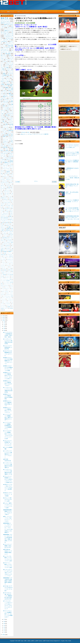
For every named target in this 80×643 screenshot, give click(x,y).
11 (4, 324)
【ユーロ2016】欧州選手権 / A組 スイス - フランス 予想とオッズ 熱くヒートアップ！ (72, 209)
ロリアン (11, 236)
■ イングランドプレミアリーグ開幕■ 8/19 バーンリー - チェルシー (7, 454)
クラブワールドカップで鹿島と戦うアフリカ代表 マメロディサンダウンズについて (72, 154)
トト (4, 72)
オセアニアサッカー (4, 285)
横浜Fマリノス (7, 96)
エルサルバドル (10, 259)
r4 (59, 640)
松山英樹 (6, 135)
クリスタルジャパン (6, 288)
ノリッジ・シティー (8, 167)
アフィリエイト (43, 12)
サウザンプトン (9, 99)
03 (4, 627)
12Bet (21, 134)
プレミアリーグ (26, 12)
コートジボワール (7, 164)
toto (10, 55)
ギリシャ (5, 142)
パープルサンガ (10, 299)
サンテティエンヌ (4, 182)
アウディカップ (7, 276)
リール (9, 196)
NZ (12, 271)
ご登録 (18, 12)
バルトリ (4, 262)
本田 (7, 150)
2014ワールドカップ (7, 23)
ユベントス (3, 56)
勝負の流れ (10, 84)
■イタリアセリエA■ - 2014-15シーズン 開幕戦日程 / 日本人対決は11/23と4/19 (7, 596)
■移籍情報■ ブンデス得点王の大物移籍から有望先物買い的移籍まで (7, 581)
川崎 (12, 104)
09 (4, 328)
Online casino (3, 254)
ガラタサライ (7, 208)
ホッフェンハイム (9, 194)
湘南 (12, 150)
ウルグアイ (3, 98)
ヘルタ (2, 159)
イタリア (9, 69)
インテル (3, 70)
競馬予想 (11, 130)
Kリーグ (8, 271)
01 (4, 632)
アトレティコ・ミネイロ (7, 231)
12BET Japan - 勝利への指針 (24, 640)
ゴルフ (4, 122)
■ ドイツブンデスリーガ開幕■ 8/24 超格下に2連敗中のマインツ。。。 (7, 417)
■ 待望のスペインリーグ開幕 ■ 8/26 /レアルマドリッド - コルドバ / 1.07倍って (7, 375)
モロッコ (11, 266)
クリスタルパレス (8, 107)
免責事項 (9, 306)
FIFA (7, 222)
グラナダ (11, 156)
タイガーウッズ (5, 243)
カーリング (7, 286)
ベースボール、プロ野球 (7, 95)
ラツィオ (6, 104)
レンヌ (5, 207)
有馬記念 (8, 230)
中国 (6, 124)
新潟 (6, 115)
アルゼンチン (9, 59)
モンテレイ (4, 268)
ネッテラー (34, 12)
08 (4, 330)
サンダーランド (7, 131)
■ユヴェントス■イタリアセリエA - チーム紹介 (7, 499)
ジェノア (3, 133)
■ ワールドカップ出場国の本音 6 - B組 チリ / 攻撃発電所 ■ (72, 162)
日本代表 (10, 46)
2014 (3, 320)
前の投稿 (54, 181)
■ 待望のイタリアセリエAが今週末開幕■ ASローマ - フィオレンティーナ (8, 360)
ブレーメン (9, 204)
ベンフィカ (6, 234)
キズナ (12, 286)
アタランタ (7, 173)
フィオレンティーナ (36, 134)
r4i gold (62, 640)
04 (4, 625)
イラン (8, 128)
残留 (10, 216)
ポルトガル (5, 101)
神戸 (12, 141)
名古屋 (11, 124)
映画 (3, 309)
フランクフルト (6, 168)
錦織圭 (7, 87)
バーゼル (6, 211)
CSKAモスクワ (4, 197)
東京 (4, 105)
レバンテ (8, 170)
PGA (11, 222)
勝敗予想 (46, 134)
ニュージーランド (9, 260)
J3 (12, 230)
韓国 (4, 73)
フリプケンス (10, 300)
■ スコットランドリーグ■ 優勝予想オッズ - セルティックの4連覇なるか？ (7, 613)
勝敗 (10, 93)
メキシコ (9, 116)
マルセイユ (5, 141)
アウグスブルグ (7, 151)
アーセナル (7, 47)
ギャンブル (10, 70)
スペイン (7, 82)
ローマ (42, 134)
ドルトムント (5, 49)
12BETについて (10, 12)
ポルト (2, 205)
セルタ (11, 165)
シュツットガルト (8, 138)
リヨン (7, 185)
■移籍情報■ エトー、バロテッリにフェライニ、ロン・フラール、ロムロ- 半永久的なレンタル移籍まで (7, 528)
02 (4, 630)
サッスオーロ (4, 165)
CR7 (3, 222)
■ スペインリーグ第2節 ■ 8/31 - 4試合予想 (7, 347)
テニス (8, 78)
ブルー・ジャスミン (6, 302)
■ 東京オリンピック (66, 49)
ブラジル (5, 61)
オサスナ (5, 199)
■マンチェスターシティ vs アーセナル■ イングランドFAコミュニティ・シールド (7, 572)
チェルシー (9, 43)
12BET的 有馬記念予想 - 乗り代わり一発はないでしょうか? (72, 186)
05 (4, 623)
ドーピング (3, 299)
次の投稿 (17, 181)
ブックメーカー (5, 21)
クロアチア (3, 118)
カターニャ (6, 190)
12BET (32, 640)
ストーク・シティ (8, 139)
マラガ (4, 196)
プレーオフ (6, 193)
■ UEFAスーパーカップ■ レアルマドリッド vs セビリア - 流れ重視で (7, 487)
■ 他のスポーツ (72, 46)
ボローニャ (9, 225)
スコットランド (5, 200)
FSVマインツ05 (4, 81)
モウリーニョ (4, 227)
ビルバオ (3, 145)
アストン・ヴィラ (8, 125)
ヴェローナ (8, 177)
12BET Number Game (48, 640)
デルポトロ (7, 245)
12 (4, 322)
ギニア (3, 260)
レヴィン (8, 305)
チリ (8, 110)
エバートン (10, 105)
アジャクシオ (9, 239)
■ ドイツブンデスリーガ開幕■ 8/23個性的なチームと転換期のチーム (7, 425)
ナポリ (4, 90)
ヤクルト (10, 145)
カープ (10, 181)
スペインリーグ (8, 29)
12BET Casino (39, 640)
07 (4, 619)
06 (4, 621)
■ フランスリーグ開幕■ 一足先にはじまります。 (7, 546)
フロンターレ (9, 265)
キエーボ (11, 199)
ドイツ (2, 63)
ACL (2, 173)
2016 (3, 315)
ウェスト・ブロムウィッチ (7, 179)
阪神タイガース (9, 162)
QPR (9, 187)
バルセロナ (4, 41)
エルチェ (10, 136)
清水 (12, 135)
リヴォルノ (9, 248)
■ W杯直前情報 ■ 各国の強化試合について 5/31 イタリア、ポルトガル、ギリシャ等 (72, 217)
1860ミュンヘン (8, 253)
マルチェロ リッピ (4, 266)
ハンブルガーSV (7, 158)
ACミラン (3, 55)
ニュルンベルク (7, 202)
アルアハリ (8, 277)
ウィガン (4, 233)
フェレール (4, 300)
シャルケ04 (5, 109)
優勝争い (9, 171)
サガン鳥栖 (10, 89)
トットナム (10, 121)
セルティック (6, 176)
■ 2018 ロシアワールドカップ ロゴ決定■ (7, 494)
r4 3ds (66, 640)
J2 (5, 93)
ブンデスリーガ (8, 35)
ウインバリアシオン (8, 283)
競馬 (4, 136)
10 (4, 326)
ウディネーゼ (4, 153)
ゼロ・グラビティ (5, 291)
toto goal (7, 53)
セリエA (29, 134)
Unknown (24, 132)
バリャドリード (7, 191)
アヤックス (3, 240)
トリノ (7, 148)
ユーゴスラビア (8, 303)
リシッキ (9, 268)
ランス (5, 236)
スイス (6, 119)
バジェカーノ (9, 184)
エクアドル (4, 181)
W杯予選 (5, 147)
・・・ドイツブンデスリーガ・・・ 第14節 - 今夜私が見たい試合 (72, 178)
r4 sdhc (69, 640)
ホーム (3, 12)
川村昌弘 (11, 308)
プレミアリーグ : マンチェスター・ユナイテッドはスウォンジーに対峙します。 (72, 146)
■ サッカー (63, 46)
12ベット (25, 134)
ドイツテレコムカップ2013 (8, 296)
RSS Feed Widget (69, 100)
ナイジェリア (7, 144)
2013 (3, 634)
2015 (3, 317)
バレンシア (5, 127)
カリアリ (11, 174)
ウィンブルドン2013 (8, 242)
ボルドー (3, 185)
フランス (10, 72)
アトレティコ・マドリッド (7, 52)
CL (10, 61)
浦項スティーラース (5, 250)
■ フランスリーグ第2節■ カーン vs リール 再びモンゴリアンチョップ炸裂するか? (7, 479)
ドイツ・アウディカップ (7, 297)
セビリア (5, 85)
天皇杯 (7, 228)
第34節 (5, 251)
